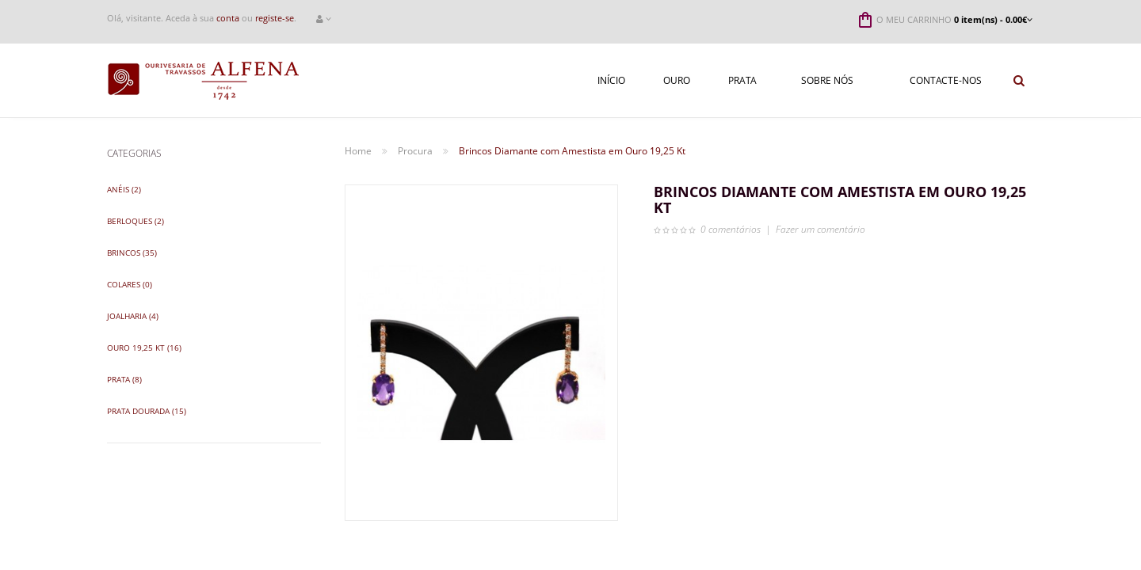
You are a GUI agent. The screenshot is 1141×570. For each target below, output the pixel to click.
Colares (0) (129, 284)
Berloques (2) (135, 220)
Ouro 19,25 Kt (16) (144, 347)
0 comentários (730, 229)
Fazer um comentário (820, 229)
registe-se (274, 18)
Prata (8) (124, 379)
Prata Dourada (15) (146, 410)
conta (227, 18)
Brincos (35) (132, 252)
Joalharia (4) (132, 315)
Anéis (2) (124, 189)
